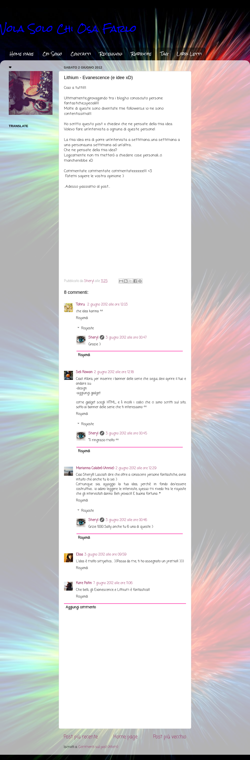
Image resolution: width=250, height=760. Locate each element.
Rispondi (82, 318)
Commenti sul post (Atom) (98, 747)
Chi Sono (52, 53)
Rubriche (141, 53)
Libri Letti (189, 53)
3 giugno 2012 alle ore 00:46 (126, 520)
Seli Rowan (84, 372)
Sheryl (93, 337)
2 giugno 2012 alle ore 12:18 (114, 372)
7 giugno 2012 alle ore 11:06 (112, 583)
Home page (22, 53)
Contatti (80, 53)
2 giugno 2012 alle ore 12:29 (136, 468)
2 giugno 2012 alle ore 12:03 (107, 304)
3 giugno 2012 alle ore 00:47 (126, 337)
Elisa (79, 554)
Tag (164, 53)
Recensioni (111, 53)
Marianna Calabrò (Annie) (95, 468)
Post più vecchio (169, 736)
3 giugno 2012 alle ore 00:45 (126, 433)
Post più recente (81, 736)
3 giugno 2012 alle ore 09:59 (105, 554)
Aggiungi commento (81, 607)
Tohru (81, 304)
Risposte (87, 328)
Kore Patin (84, 583)
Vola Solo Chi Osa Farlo (68, 28)
